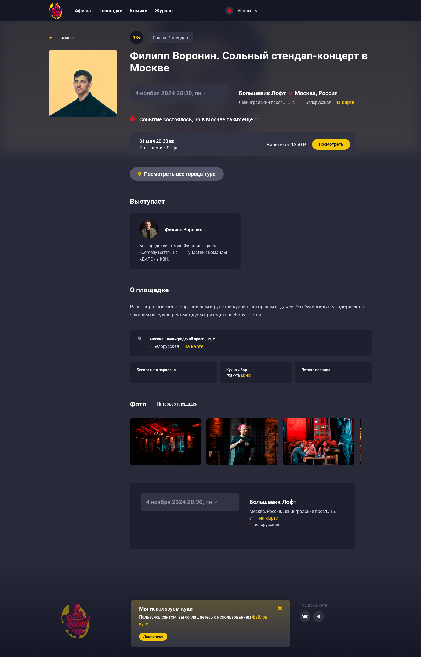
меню (246, 375)
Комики (138, 10)
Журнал (164, 10)
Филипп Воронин (183, 229)
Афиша (83, 10)
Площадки (110, 10)
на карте (344, 102)
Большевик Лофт (262, 93)
